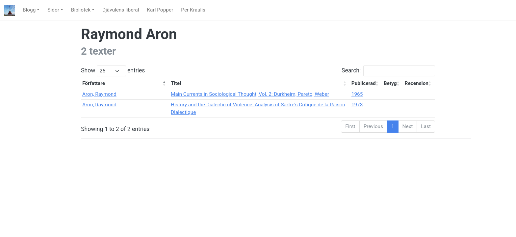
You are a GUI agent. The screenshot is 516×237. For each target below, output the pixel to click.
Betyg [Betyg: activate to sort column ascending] (390, 83)
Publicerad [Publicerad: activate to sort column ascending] (363, 83)
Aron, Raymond (99, 94)
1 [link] (392, 126)
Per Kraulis (193, 10)
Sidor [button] (53, 10)
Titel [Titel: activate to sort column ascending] (176, 83)
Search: (388, 71)
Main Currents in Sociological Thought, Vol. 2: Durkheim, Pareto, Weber (250, 94)
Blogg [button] (29, 10)
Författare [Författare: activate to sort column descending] (93, 83)
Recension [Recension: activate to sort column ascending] (416, 83)
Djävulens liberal (120, 10)
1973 (357, 105)
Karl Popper (160, 10)
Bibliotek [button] (80, 10)
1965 (357, 94)
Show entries (113, 71)
